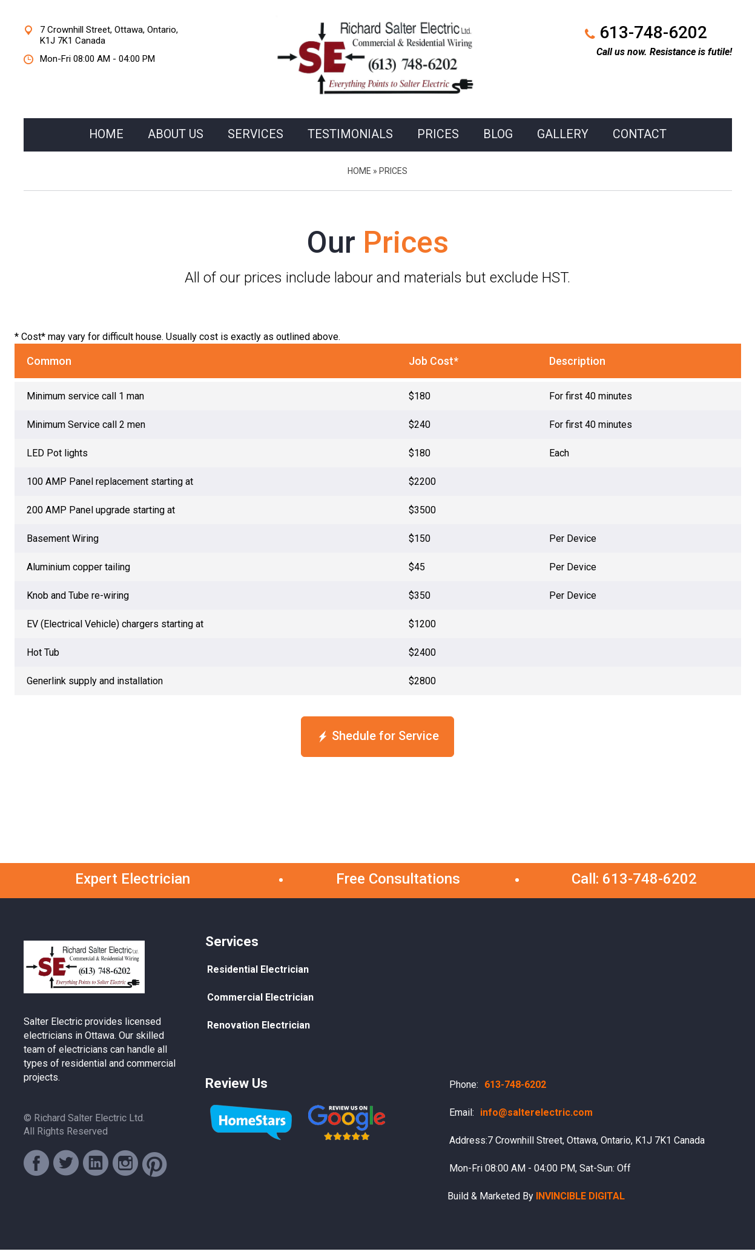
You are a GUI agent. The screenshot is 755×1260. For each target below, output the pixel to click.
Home (359, 183)
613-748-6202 (653, 32)
